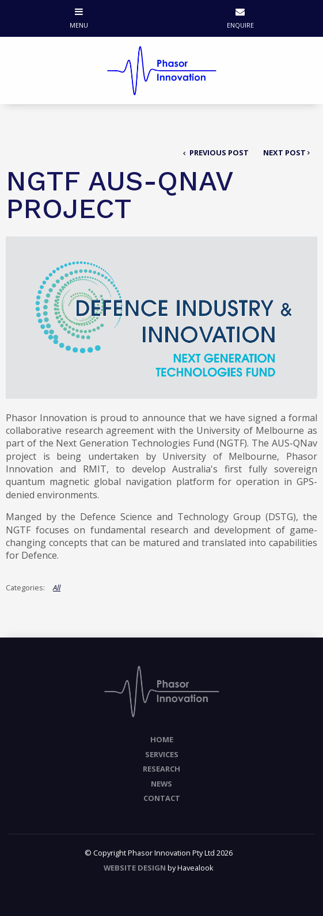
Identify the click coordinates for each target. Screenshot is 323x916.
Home (161, 739)
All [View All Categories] (56, 587)
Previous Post (218, 152)
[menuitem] (161, 739)
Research (161, 769)
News (161, 783)
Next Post (284, 152)
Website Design (135, 867)
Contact (161, 798)
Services (161, 754)
